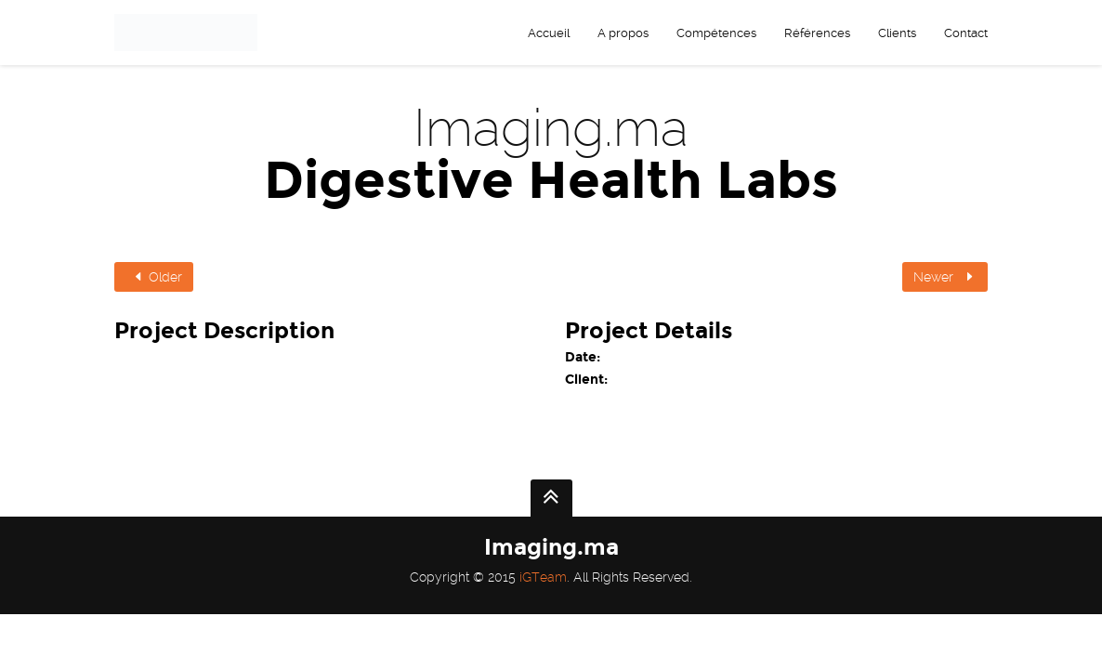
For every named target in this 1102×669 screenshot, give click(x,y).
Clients (897, 33)
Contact (966, 33)
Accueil (549, 33)
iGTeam (543, 577)
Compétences (716, 33)
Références (817, 33)
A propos (623, 33)
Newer (945, 276)
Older (156, 276)
